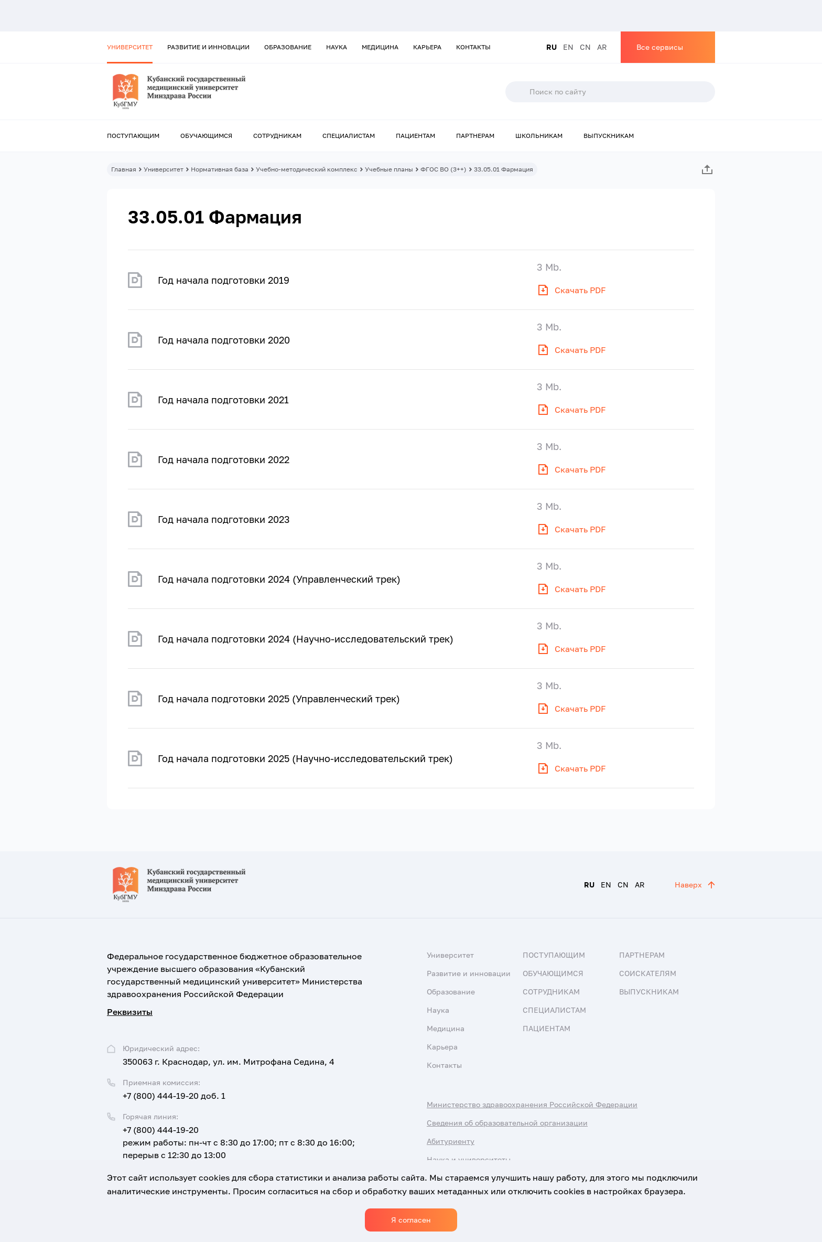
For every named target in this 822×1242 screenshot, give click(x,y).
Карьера (427, 47)
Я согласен (411, 1219)
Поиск (516, 91)
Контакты (473, 47)
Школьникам (539, 136)
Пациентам (415, 136)
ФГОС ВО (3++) (443, 169)
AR (602, 46)
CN (585, 46)
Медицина (380, 47)
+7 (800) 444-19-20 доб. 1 (174, 1095)
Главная (123, 169)
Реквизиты (130, 1012)
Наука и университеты (469, 1159)
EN (568, 46)
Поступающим (133, 136)
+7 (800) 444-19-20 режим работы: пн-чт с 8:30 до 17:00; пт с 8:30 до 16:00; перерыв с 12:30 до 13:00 (239, 1142)
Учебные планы (389, 169)
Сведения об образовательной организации (507, 1122)
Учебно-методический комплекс (307, 169)
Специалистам (348, 136)
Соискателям (647, 973)
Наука (336, 47)
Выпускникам (608, 136)
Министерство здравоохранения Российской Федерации (532, 1104)
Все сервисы (659, 46)
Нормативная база (219, 169)
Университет (130, 47)
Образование (287, 47)
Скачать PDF (580, 290)
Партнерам (475, 136)
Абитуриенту (450, 1141)
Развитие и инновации (208, 47)
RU (551, 46)
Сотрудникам (277, 136)
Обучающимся (206, 136)
